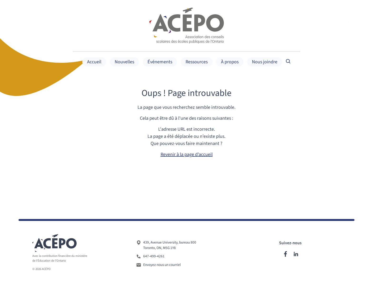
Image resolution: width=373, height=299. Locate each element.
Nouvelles (124, 62)
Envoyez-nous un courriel (162, 266)
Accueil (94, 62)
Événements (159, 62)
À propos (230, 62)
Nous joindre (264, 62)
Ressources (197, 62)
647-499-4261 (154, 257)
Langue (333, 22)
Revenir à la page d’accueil (187, 154)
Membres (359, 22)
